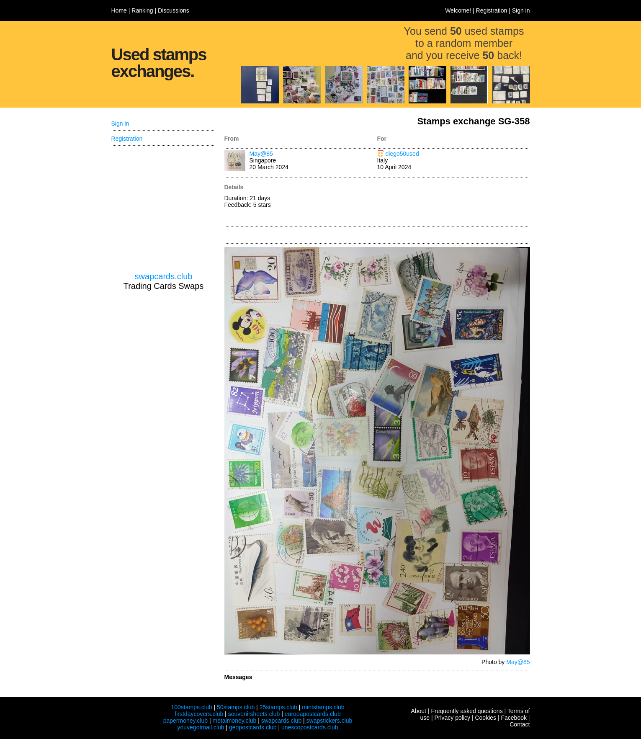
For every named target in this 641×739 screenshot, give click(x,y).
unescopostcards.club (309, 727)
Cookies (485, 717)
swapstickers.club (329, 720)
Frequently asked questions (466, 711)
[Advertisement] (453, 202)
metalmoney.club (234, 720)
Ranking (142, 10)
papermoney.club (185, 720)
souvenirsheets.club (254, 714)
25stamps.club (278, 707)
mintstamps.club (323, 707)
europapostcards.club (313, 714)
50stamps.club (236, 707)
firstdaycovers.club (199, 714)
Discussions (173, 10)
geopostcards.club (253, 727)
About (418, 711)
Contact (520, 724)
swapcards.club (164, 276)
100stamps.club (191, 707)
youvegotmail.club (201, 727)
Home (119, 10)
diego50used (402, 153)
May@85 (261, 153)
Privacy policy (452, 717)
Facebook (513, 717)
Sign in (521, 10)
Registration (491, 10)
